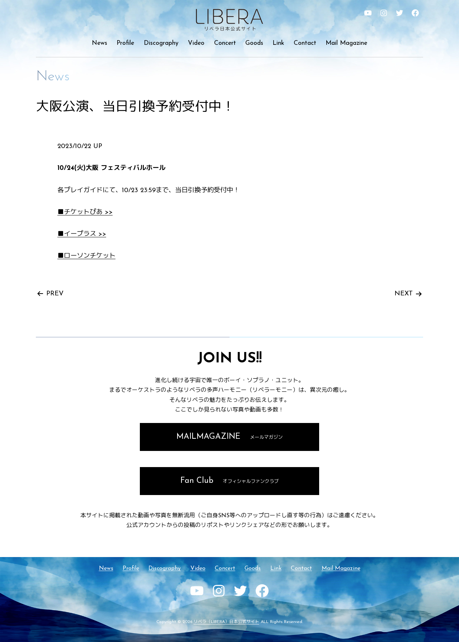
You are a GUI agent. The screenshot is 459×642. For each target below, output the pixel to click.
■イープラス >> (81, 234)
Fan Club (229, 481)
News (99, 43)
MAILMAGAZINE (229, 437)
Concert (225, 43)
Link (278, 43)
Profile (125, 43)
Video (196, 43)
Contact (305, 43)
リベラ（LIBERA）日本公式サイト (226, 622)
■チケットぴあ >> (85, 212)
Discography (161, 43)
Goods (254, 43)
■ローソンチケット (86, 256)
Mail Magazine (346, 43)
